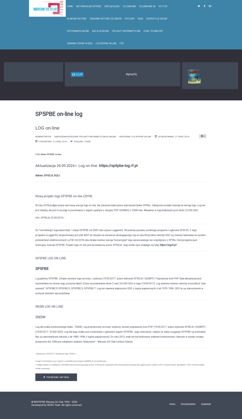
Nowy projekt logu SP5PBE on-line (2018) (63, 196)
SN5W (40, 317)
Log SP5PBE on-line (141, 136)
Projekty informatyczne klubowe (97, 136)
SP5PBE (42, 269)
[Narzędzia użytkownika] (203, 136)
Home (172, 404)
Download (206, 404)
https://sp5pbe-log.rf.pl (118, 166)
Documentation (188, 404)
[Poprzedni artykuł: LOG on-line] (56, 377)
